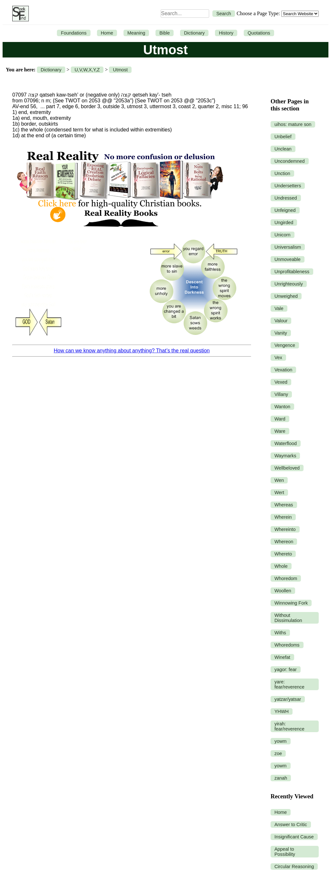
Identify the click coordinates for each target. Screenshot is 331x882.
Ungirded (283, 222)
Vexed (280, 382)
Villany (281, 394)
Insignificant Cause (294, 836)
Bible (164, 33)
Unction (282, 173)
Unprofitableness (291, 271)
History (226, 33)
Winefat (282, 657)
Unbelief (283, 136)
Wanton (282, 406)
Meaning (136, 33)
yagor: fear (285, 669)
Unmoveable (287, 259)
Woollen (282, 590)
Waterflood (285, 443)
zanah (280, 778)
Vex (278, 357)
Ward (279, 418)
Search (223, 13)
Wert (279, 492)
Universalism (287, 247)
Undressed (285, 198)
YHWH (281, 711)
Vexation (283, 369)
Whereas (283, 504)
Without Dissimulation (288, 618)
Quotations (259, 33)
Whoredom (285, 578)
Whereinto (285, 529)
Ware (279, 431)
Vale (278, 308)
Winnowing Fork (291, 603)
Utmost (120, 69)
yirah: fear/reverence (289, 726)
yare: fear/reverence (289, 684)
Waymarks (285, 455)
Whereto (283, 553)
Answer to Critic (290, 824)
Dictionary (194, 33)
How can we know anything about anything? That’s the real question (131, 350)
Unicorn (282, 234)
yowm (280, 741)
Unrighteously (288, 283)
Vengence (284, 345)
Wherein (283, 517)
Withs (280, 632)
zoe (278, 753)
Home (107, 33)
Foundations (73, 33)
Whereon (283, 541)
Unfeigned (285, 210)
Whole (281, 566)
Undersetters (287, 185)
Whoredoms (287, 645)
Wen (279, 480)
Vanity (280, 333)
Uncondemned (289, 161)
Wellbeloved (287, 468)
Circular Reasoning (294, 866)
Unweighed (286, 296)
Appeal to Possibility (284, 851)
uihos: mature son (292, 124)
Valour (281, 320)
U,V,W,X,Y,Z (87, 69)
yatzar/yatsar (287, 699)
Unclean (283, 148)
